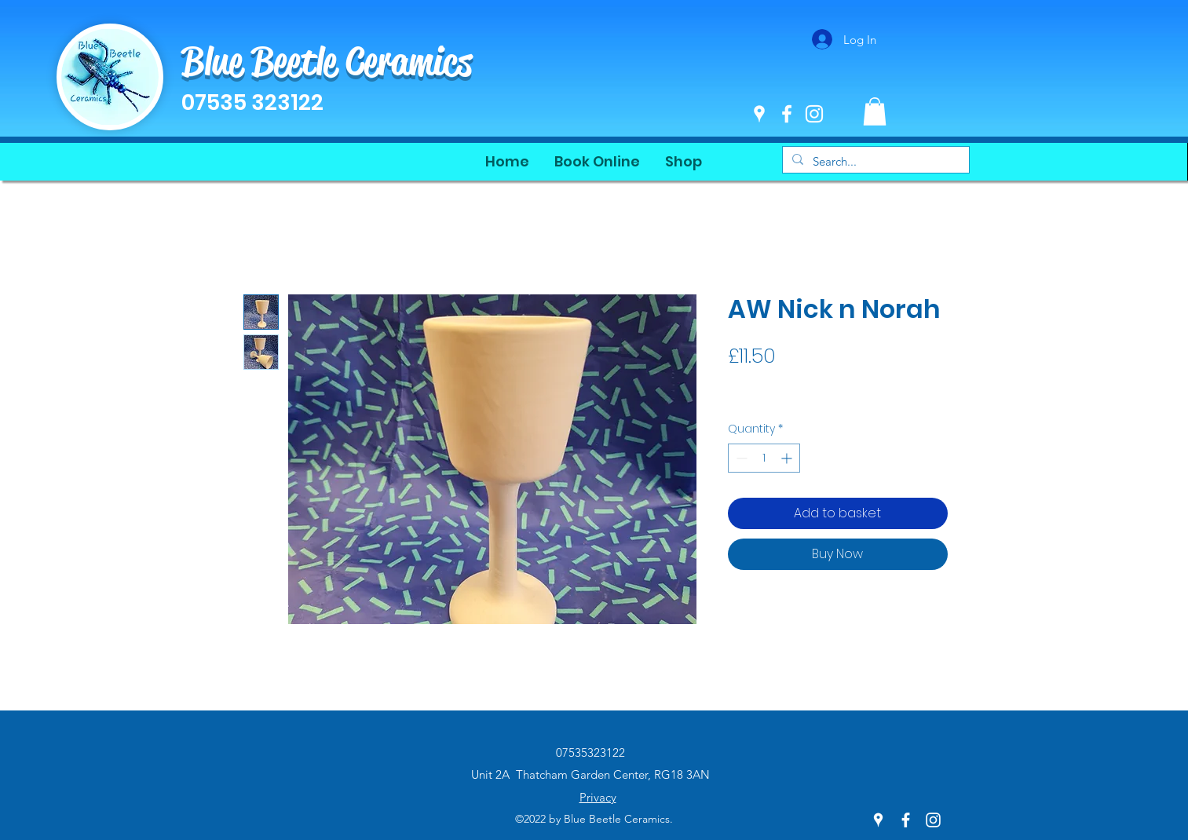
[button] (874, 111)
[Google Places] (759, 114)
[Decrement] (740, 458)
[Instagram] (814, 114)
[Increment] (788, 458)
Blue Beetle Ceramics (326, 61)
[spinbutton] (764, 458)
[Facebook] (787, 114)
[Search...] (874, 161)
